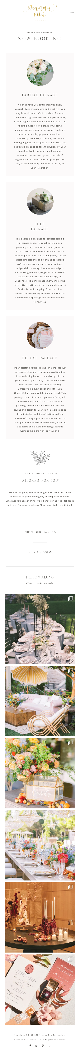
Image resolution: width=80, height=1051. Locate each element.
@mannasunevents (40, 583)
